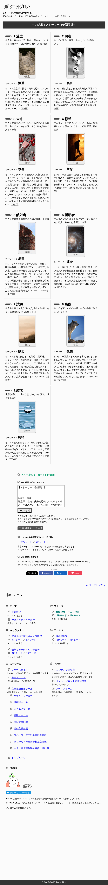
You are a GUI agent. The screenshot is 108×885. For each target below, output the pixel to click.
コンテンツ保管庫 (65, 669)
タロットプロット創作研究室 (71, 681)
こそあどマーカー (23, 709)
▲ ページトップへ (95, 585)
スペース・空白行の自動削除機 (30, 735)
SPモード (41, 542)
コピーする (24, 510)
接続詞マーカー (22, 702)
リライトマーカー (23, 695)
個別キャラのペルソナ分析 (26, 649)
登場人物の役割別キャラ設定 (27, 636)
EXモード (75, 615)
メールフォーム (64, 688)
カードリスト (19, 677)
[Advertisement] (55, 844)
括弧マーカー (21, 715)
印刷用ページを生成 (32, 528)
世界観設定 (62, 636)
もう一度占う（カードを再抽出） (38, 475)
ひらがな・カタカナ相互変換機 (30, 741)
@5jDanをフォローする (18, 793)
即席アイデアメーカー (23, 619)
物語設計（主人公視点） (69, 612)
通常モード (26, 542)
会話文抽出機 (21, 722)
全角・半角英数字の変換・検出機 (31, 748)
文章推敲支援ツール (22, 688)
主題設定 (16, 612)
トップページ (19, 758)
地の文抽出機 (21, 728)
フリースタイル (20, 669)
